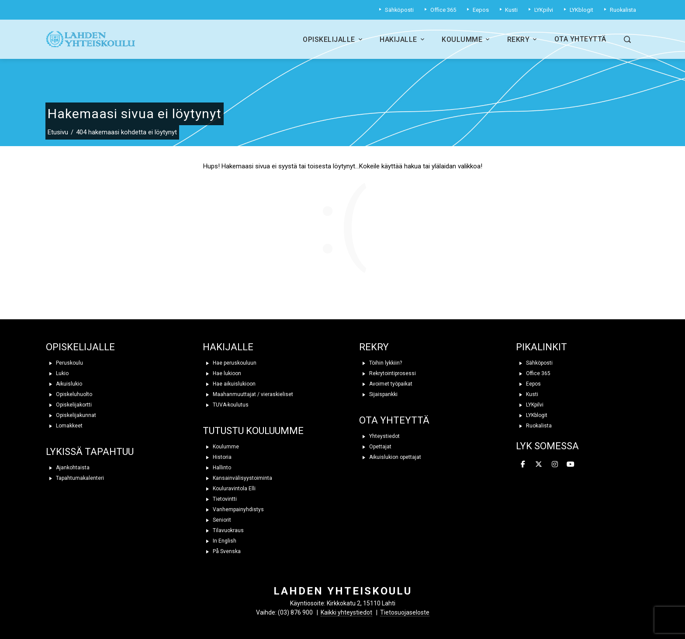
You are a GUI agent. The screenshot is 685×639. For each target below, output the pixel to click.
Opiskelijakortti (69, 405)
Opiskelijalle (333, 39)
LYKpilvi (529, 405)
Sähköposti (534, 363)
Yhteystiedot (379, 436)
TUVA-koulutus (226, 405)
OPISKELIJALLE (80, 347)
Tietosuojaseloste (404, 612)
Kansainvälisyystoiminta (237, 478)
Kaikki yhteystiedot (346, 612)
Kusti (527, 394)
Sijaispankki (378, 394)
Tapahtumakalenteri (75, 478)
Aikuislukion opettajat (390, 457)
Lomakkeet (64, 426)
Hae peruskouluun (229, 363)
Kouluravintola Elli (229, 488)
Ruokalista (534, 426)
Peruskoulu (64, 363)
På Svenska (222, 551)
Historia (217, 457)
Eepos (528, 384)
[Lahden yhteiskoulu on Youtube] (571, 465)
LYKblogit (531, 415)
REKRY (374, 347)
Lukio (57, 373)
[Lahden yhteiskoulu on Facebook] (523, 465)
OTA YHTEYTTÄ (394, 420)
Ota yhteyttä (580, 39)
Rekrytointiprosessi (387, 373)
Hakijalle (403, 39)
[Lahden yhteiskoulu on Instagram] (555, 465)
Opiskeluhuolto (69, 394)
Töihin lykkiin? (380, 363)
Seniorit (217, 520)
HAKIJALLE (228, 347)
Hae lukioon (222, 373)
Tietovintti (220, 499)
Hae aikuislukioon (229, 384)
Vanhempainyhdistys (233, 509)
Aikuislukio (64, 384)
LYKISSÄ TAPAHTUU (90, 451)
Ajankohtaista (68, 468)
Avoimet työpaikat (385, 384)
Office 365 (533, 373)
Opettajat (375, 447)
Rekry (523, 39)
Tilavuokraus (223, 530)
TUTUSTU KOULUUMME (253, 430)
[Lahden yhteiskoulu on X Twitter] (539, 465)
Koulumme (466, 39)
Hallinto (217, 468)
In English (219, 541)
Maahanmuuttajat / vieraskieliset (248, 394)
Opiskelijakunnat (71, 415)
